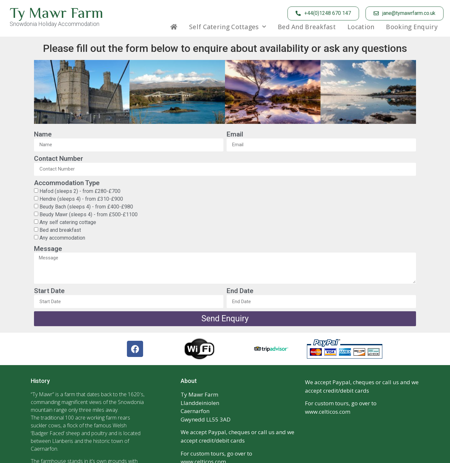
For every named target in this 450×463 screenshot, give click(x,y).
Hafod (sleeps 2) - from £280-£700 (79, 191)
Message (48, 249)
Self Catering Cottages (227, 27)
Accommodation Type (67, 183)
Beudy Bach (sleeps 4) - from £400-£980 (86, 206)
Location (360, 27)
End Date (240, 291)
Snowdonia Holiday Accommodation (54, 24)
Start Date (49, 291)
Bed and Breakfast (307, 27)
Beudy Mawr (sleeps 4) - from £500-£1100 (88, 214)
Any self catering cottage (67, 222)
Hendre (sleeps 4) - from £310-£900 (81, 199)
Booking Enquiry (412, 27)
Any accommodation (62, 237)
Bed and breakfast (60, 230)
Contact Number (58, 158)
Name (43, 134)
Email (235, 134)
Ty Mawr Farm (56, 12)
